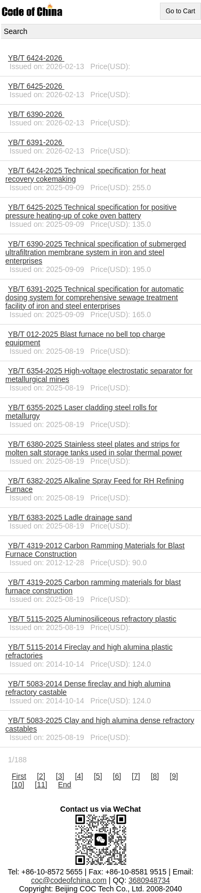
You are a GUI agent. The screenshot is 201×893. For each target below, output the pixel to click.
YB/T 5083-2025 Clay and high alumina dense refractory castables (99, 724)
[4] (79, 776)
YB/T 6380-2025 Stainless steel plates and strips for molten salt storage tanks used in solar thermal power (93, 448)
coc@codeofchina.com (69, 880)
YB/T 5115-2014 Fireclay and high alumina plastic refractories (89, 651)
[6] (117, 776)
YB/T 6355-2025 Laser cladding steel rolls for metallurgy (81, 411)
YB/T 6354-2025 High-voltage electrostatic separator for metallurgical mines (98, 375)
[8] (155, 776)
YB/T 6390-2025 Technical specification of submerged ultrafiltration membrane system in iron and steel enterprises (95, 252)
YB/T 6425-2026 (36, 86)
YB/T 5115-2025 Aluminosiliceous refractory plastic (92, 619)
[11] (41, 784)
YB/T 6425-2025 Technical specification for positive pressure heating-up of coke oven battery (90, 211)
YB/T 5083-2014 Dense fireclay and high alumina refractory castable (88, 687)
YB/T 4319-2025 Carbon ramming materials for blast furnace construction (93, 586)
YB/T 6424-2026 (36, 58)
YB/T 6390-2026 (36, 114)
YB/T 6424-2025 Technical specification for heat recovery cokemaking (85, 174)
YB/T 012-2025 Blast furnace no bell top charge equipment (85, 338)
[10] (18, 784)
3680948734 (149, 880)
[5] (98, 776)
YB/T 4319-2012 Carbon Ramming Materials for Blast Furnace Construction (94, 549)
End (64, 784)
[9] (174, 776)
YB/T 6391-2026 (36, 142)
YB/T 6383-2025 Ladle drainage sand (70, 517)
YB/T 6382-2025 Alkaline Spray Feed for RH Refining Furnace (94, 485)
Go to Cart (180, 11)
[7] (136, 776)
